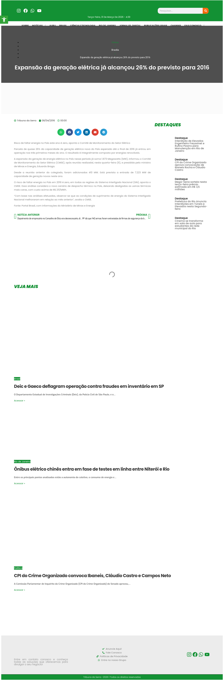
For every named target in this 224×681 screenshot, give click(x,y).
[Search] (206, 11)
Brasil (17, 378)
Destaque (181, 138)
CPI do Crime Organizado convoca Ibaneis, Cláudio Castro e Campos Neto (92, 576)
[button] (60, 132)
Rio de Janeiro (22, 461)
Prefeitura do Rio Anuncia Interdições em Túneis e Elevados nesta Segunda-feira (191, 205)
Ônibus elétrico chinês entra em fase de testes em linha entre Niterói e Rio (91, 469)
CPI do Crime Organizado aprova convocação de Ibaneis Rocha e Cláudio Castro (190, 166)
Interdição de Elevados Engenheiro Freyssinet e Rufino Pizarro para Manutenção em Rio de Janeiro (189, 146)
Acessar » (19, 400)
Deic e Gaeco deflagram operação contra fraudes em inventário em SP (89, 386)
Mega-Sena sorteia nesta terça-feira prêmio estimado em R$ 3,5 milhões (191, 185)
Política (18, 568)
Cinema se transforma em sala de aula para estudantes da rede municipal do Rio (189, 224)
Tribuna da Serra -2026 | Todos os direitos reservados (112, 677)
